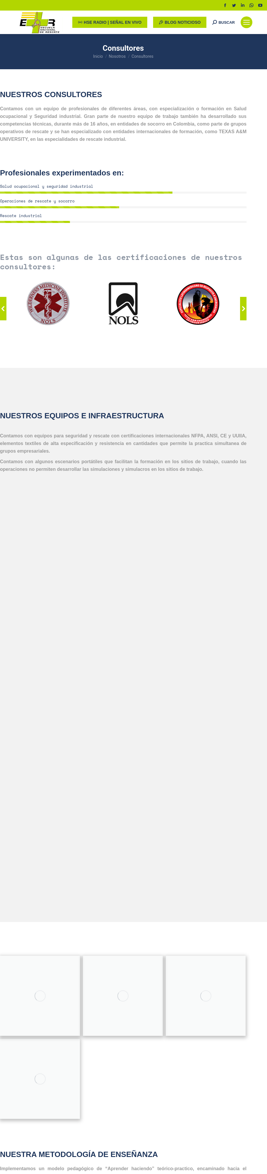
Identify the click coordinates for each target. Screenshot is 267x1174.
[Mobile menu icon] (246, 22)
